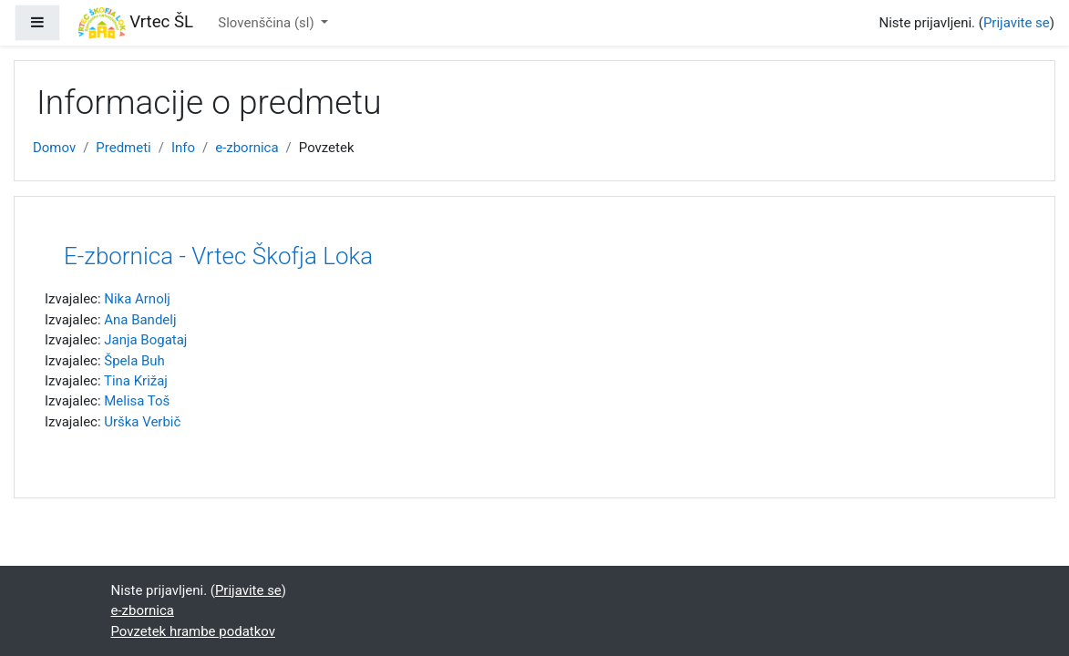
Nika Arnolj (137, 299)
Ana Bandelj (140, 320)
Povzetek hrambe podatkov (193, 631)
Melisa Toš (137, 401)
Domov (54, 147)
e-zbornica (246, 147)
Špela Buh (134, 361)
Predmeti (123, 147)
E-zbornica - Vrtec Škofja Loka (218, 256)
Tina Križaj (136, 381)
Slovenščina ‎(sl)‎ (267, 23)
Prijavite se (1016, 23)
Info (183, 147)
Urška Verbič (142, 422)
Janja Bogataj (145, 340)
